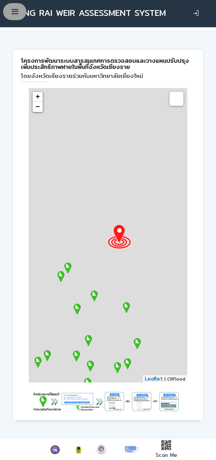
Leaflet (154, 378)
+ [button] (38, 97)
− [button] (38, 107)
